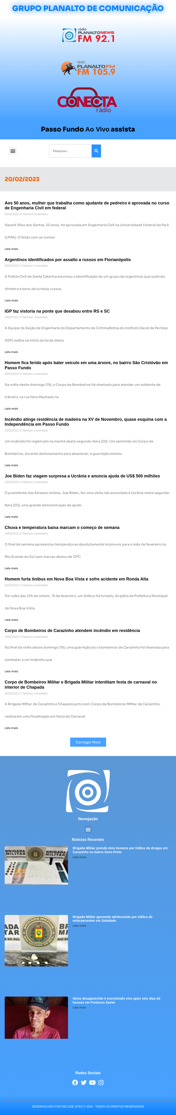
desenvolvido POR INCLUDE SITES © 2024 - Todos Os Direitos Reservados (88, 1106)
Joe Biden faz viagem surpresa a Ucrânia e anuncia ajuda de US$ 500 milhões (82, 476)
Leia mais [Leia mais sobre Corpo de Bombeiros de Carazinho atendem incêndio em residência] (11, 671)
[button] (13, 151)
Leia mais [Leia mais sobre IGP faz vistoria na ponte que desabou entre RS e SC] (11, 352)
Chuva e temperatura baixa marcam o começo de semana (62, 527)
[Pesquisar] (96, 151)
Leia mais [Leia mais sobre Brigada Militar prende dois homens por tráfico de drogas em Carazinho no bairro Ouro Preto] (79, 857)
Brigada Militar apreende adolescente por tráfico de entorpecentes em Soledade (113, 919)
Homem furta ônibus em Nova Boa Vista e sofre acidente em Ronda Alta (76, 579)
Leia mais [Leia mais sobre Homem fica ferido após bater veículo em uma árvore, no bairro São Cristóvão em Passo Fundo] (11, 408)
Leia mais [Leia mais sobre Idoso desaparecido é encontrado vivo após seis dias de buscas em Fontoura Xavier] (79, 1007)
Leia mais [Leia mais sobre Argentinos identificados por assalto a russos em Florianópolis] (11, 300)
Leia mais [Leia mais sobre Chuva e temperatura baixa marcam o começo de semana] (11, 568)
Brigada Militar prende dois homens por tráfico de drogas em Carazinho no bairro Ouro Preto (120, 850)
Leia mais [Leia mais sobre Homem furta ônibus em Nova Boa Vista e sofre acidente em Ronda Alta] (11, 619)
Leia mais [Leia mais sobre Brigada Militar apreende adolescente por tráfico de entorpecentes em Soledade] (79, 925)
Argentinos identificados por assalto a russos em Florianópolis (68, 259)
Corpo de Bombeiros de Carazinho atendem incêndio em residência (72, 630)
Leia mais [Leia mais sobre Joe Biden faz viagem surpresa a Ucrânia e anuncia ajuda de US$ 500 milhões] (11, 516)
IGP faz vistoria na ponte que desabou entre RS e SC (57, 311)
